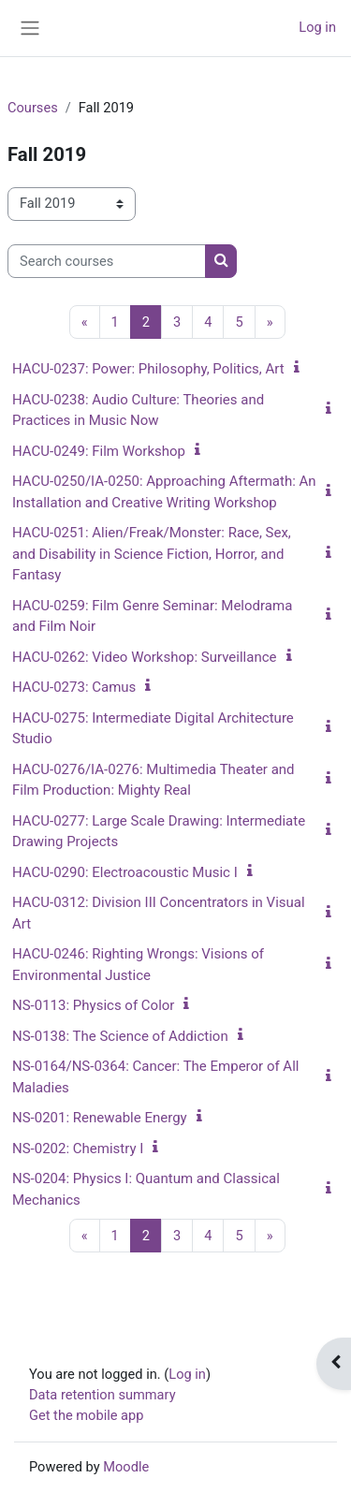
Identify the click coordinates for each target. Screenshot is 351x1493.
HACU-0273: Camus (74, 687)
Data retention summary (102, 1394)
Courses (32, 107)
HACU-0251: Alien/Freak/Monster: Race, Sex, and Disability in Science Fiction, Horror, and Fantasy (151, 553)
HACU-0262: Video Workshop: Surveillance (144, 657)
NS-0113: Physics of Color (93, 1005)
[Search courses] (106, 261)
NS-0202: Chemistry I (77, 1148)
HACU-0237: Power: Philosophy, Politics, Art (148, 368)
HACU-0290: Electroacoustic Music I (125, 872)
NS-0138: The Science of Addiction (120, 1036)
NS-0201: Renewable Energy (99, 1117)
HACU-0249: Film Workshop (98, 451)
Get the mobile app (86, 1415)
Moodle (126, 1466)
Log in (317, 27)
